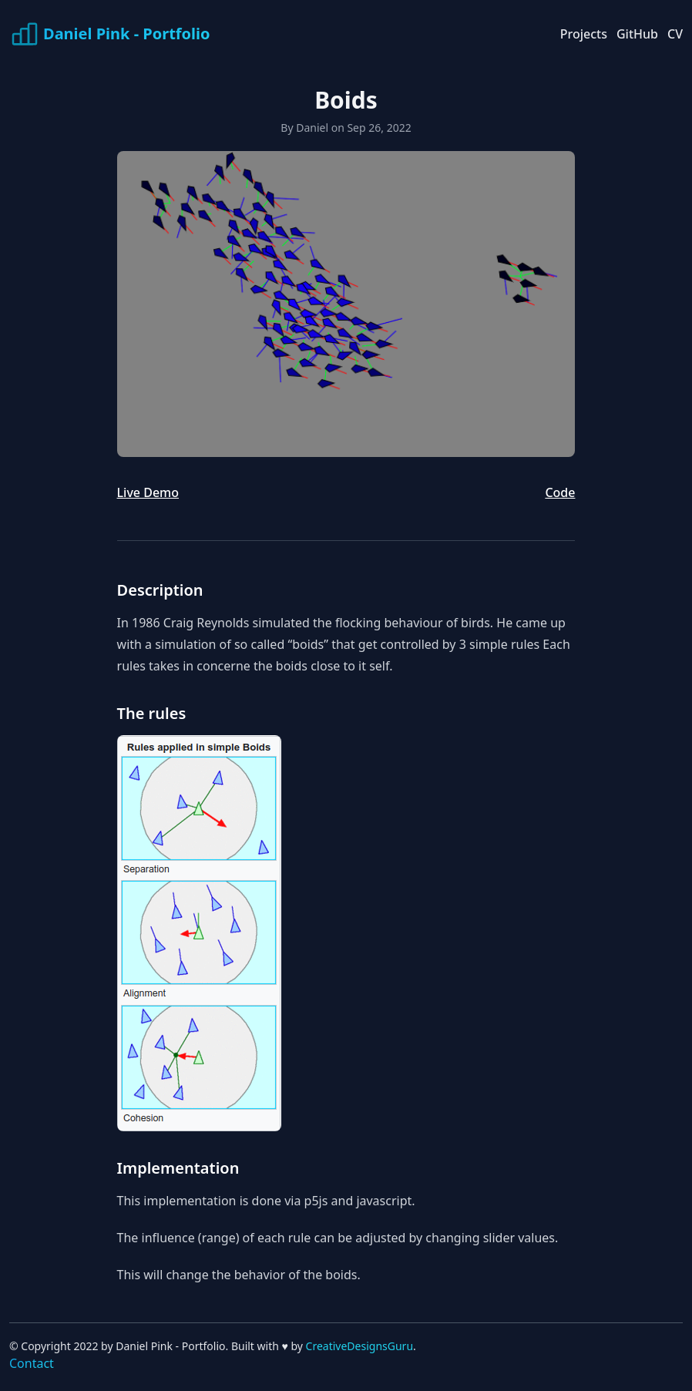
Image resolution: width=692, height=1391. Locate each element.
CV (675, 33)
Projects (583, 33)
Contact (31, 1363)
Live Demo (148, 492)
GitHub (637, 33)
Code (560, 492)
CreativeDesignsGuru (359, 1346)
